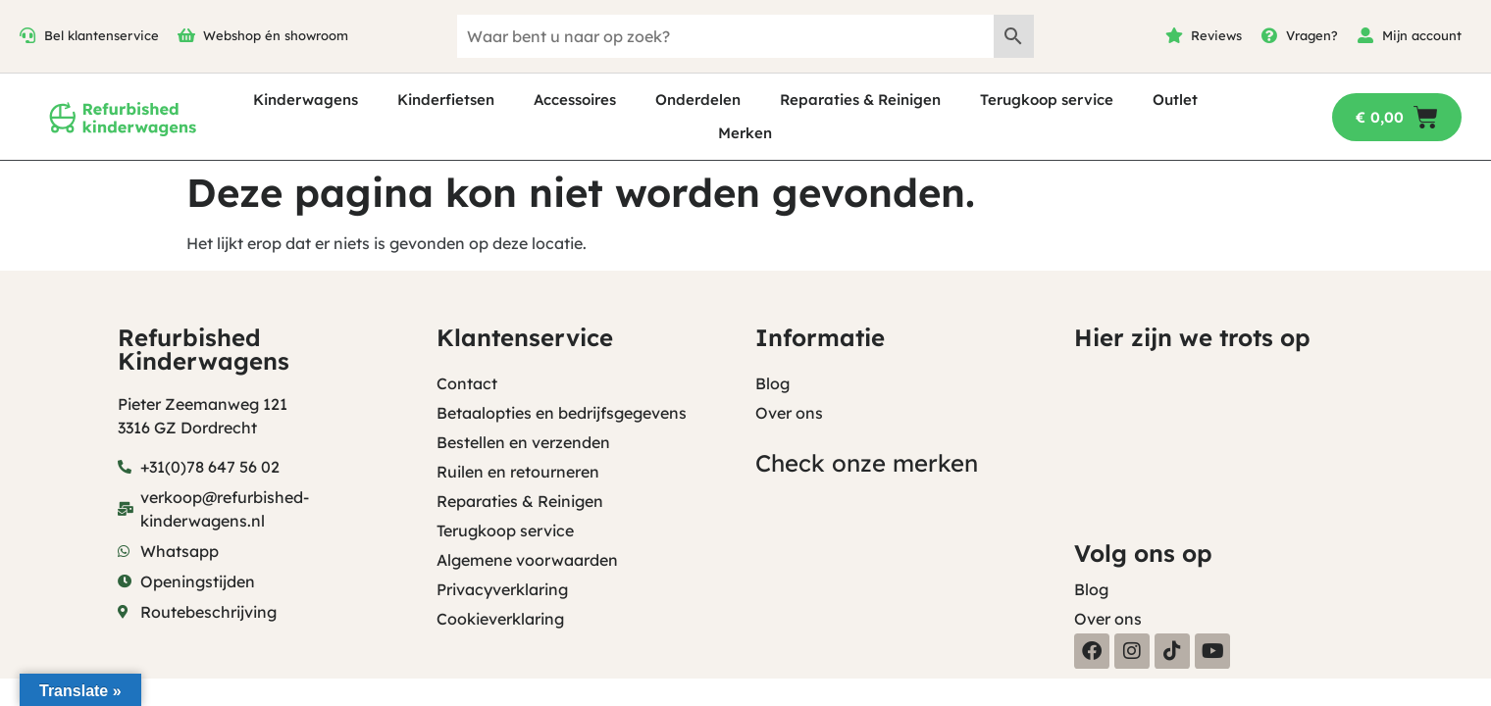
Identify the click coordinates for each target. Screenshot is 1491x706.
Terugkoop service (1046, 99)
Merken (745, 133)
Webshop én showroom (275, 35)
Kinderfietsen (445, 99)
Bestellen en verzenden (523, 442)
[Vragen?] (1269, 35)
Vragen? (1312, 35)
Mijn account (1422, 35)
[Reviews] (1174, 35)
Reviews (1216, 35)
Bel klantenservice (101, 35)
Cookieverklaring (500, 619)
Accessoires (575, 99)
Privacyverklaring (502, 589)
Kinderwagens (305, 99)
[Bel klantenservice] (27, 35)
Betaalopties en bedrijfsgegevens (562, 413)
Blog (772, 383)
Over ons (789, 413)
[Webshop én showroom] (186, 35)
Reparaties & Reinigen (860, 99)
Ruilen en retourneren (518, 471)
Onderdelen (698, 99)
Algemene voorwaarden (527, 560)
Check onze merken (866, 463)
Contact (467, 383)
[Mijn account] (1365, 35)
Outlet (1175, 99)
